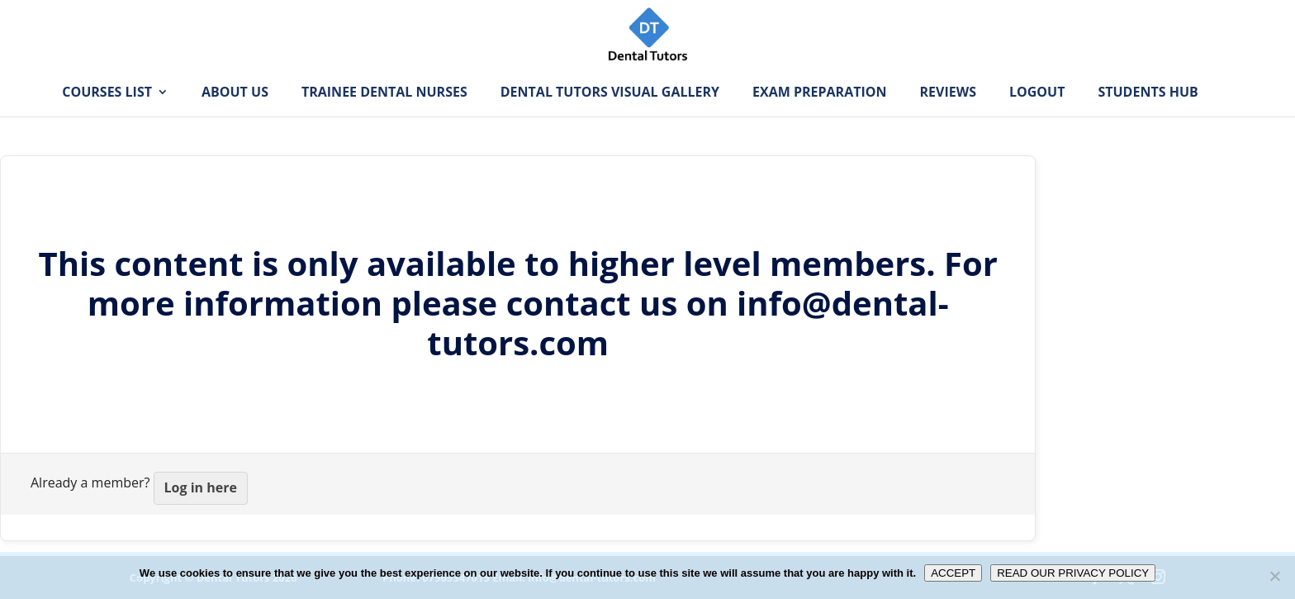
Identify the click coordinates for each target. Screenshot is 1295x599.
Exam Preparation (819, 118)
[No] (1274, 576)
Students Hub (1148, 118)
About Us (235, 118)
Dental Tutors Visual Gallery (609, 118)
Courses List (107, 118)
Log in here (200, 487)
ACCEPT (953, 573)
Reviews (948, 118)
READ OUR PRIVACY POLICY (1073, 573)
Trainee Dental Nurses (384, 118)
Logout (1037, 118)
